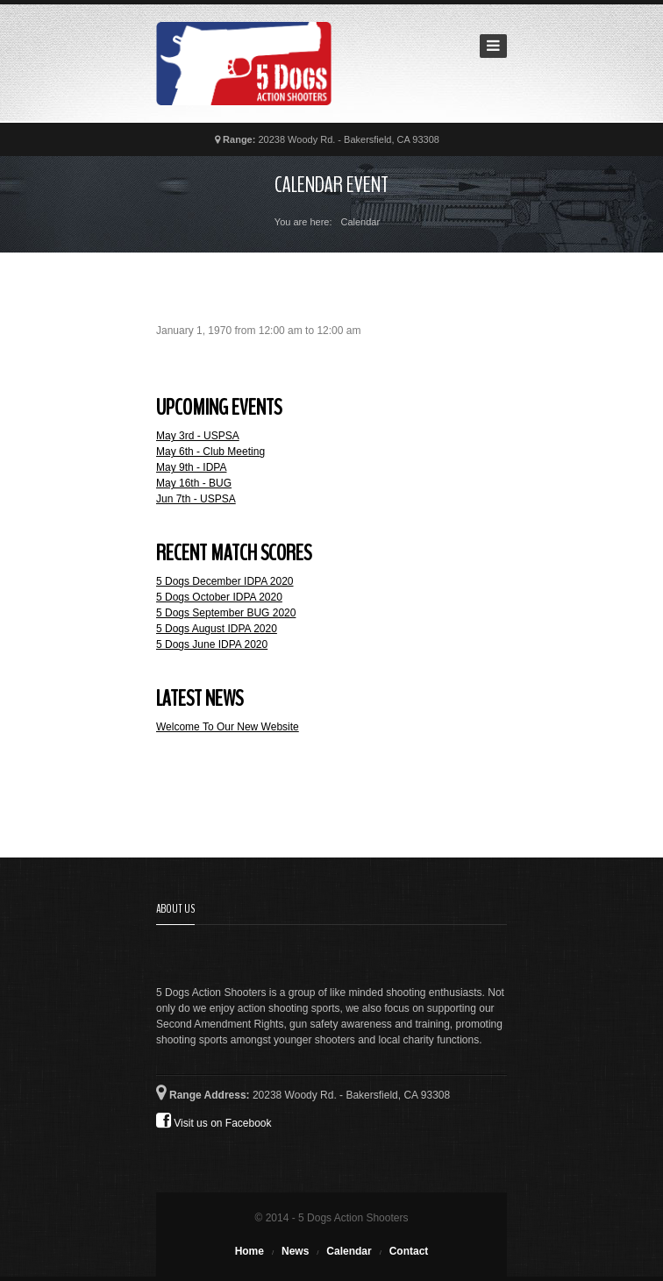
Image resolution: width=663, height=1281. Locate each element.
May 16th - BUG (194, 483)
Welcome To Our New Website (227, 727)
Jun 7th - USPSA (196, 499)
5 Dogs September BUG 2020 (226, 613)
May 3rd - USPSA (197, 436)
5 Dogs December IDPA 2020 (225, 581)
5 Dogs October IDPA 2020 (219, 597)
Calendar (348, 1251)
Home (249, 1251)
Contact (409, 1251)
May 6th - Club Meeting (210, 451)
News (295, 1251)
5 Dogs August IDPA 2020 (216, 629)
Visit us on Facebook (214, 1120)
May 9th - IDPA (191, 467)
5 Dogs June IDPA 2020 (211, 644)
